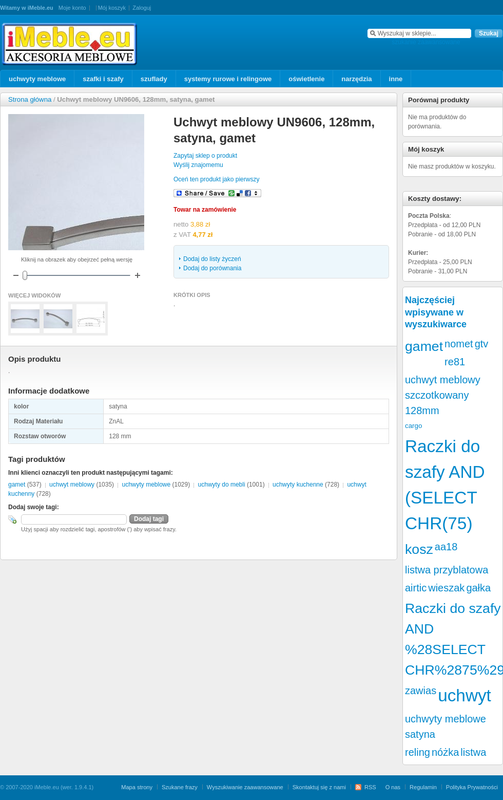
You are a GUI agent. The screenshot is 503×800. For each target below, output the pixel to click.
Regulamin (423, 787)
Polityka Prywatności (472, 787)
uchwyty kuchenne (298, 484)
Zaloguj (141, 8)
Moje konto (72, 8)
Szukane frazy (180, 787)
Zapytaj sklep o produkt (205, 155)
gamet (16, 484)
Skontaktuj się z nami (319, 787)
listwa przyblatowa (446, 569)
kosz (419, 549)
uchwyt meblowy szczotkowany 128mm (442, 395)
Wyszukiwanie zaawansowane (245, 787)
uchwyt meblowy (71, 484)
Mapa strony (136, 787)
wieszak (446, 587)
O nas (392, 787)
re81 (454, 361)
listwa (473, 752)
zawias (420, 690)
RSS (370, 787)
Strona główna (29, 99)
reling (417, 752)
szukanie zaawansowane (426, 42)
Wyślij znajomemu (198, 165)
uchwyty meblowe (146, 484)
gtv (482, 343)
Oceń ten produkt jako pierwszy (216, 179)
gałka (478, 587)
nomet (458, 343)
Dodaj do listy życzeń (212, 259)
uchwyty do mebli (221, 484)
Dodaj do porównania (212, 268)
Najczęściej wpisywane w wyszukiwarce (436, 312)
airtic (416, 587)
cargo (413, 426)
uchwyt (464, 695)
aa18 (446, 546)
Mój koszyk (112, 8)
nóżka (445, 752)
